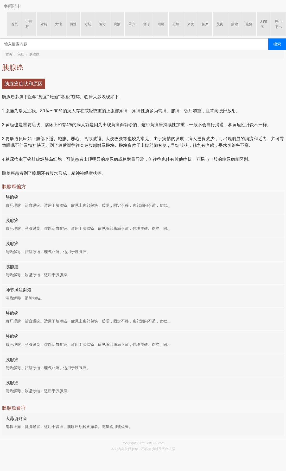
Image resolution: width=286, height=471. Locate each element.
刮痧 (249, 24)
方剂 (87, 24)
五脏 (175, 24)
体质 (190, 24)
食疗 (146, 24)
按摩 (205, 24)
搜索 (277, 44)
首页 (14, 24)
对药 (43, 24)
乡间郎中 (12, 6)
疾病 (117, 24)
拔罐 (234, 24)
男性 (73, 24)
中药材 (28, 24)
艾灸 (219, 24)
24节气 (263, 24)
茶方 (131, 24)
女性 (58, 24)
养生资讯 (278, 24)
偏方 (102, 24)
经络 (161, 24)
